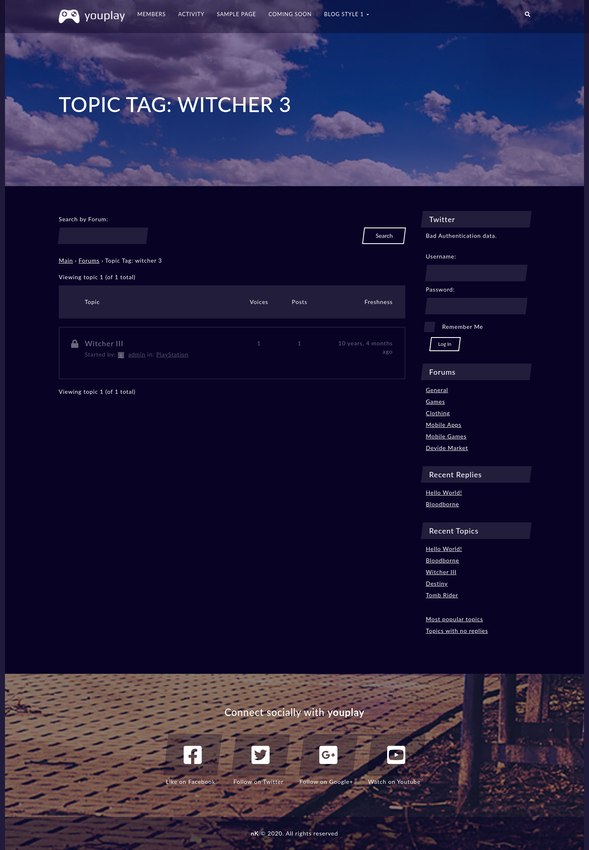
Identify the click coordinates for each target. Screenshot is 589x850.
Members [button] (151, 14)
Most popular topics (454, 619)
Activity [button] (191, 14)
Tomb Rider (442, 595)
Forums (89, 260)
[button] (527, 16)
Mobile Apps (444, 424)
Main (66, 260)
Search (384, 235)
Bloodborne (442, 504)
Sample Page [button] (236, 14)
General (437, 389)
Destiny (437, 583)
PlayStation (172, 354)
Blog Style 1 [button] (346, 14)
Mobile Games (446, 436)
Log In (445, 344)
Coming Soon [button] (289, 14)
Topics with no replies (457, 630)
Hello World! (444, 492)
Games (435, 401)
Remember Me (462, 326)
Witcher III (104, 343)
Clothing (438, 413)
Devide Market (447, 447)
